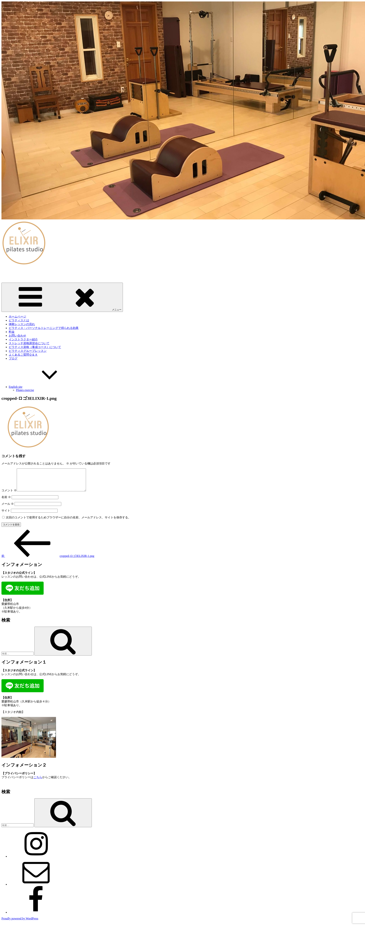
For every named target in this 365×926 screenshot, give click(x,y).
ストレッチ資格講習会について (29, 343)
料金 (12, 331)
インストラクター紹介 (23, 339)
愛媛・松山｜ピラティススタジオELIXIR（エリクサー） (38, 270)
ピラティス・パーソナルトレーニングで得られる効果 (44, 327)
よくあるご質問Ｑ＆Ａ (23, 354)
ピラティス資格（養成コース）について (35, 347)
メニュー (62, 297)
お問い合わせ (17, 335)
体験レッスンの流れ (22, 324)
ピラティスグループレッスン (28, 350)
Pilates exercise (25, 390)
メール (7, 508)
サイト (5, 514)
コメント (9, 494)
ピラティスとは (19, 320)
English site (43, 386)
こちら (37, 781)
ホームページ (17, 316)
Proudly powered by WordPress (19, 922)
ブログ (13, 358)
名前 (6, 501)
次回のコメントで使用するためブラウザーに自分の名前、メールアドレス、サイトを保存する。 (68, 521)
